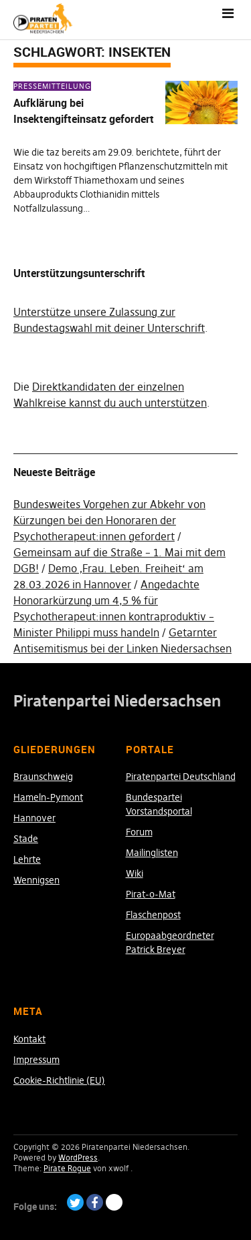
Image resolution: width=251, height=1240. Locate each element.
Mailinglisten (152, 853)
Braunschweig (43, 777)
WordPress (78, 1158)
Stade (25, 839)
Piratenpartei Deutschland (181, 777)
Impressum (36, 1060)
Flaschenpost (153, 915)
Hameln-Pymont (48, 797)
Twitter (75, 1202)
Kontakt (29, 1039)
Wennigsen (36, 880)
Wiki (134, 873)
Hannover (34, 818)
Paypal (114, 1202)
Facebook (94, 1202)
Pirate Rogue (67, 1168)
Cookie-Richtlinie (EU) (59, 1080)
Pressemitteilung (52, 86)
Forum (139, 832)
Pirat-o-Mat (150, 894)
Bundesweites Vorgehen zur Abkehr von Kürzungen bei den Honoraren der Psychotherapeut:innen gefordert (109, 520)
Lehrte (27, 859)
